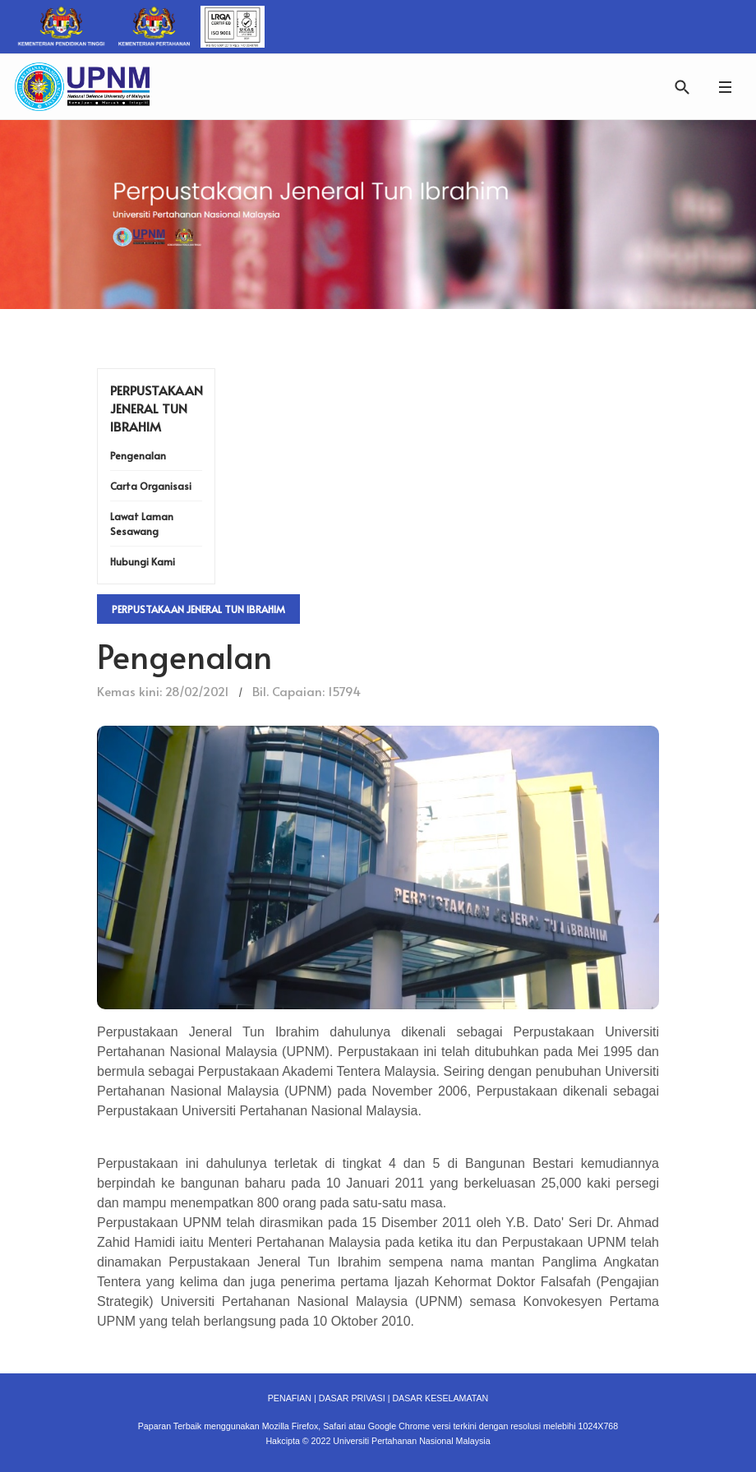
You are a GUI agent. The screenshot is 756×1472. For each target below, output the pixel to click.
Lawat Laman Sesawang (141, 524)
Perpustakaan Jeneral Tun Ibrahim (198, 609)
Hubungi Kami (142, 561)
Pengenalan (138, 455)
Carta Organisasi (150, 485)
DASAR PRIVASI (352, 1398)
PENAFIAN (289, 1398)
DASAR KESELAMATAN (440, 1398)
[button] (724, 87)
